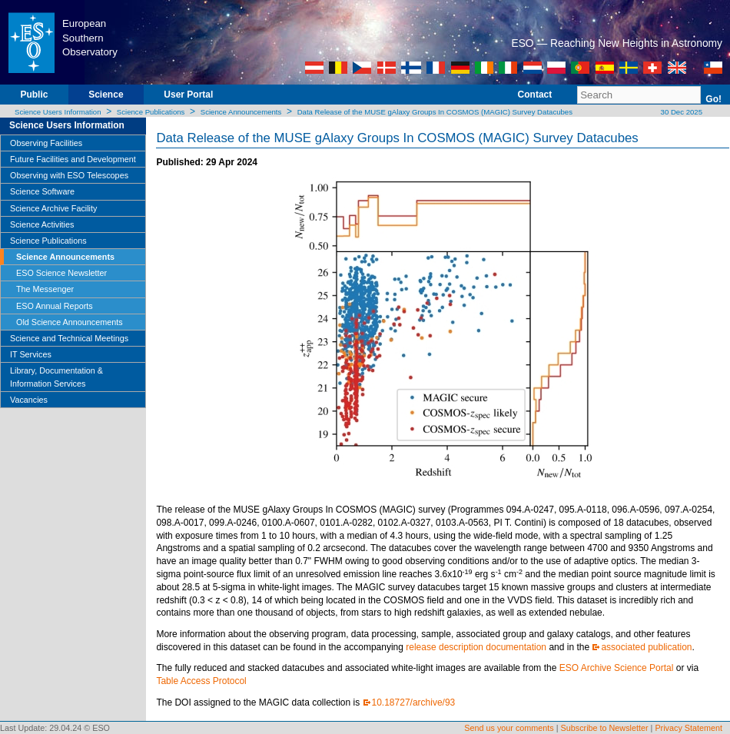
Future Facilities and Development (73, 159)
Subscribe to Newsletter (605, 727)
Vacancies (29, 399)
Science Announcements (241, 112)
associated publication (646, 647)
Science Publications (151, 112)
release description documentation (476, 647)
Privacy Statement (688, 727)
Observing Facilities (46, 143)
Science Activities (42, 224)
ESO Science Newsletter (61, 272)
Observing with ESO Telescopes (69, 175)
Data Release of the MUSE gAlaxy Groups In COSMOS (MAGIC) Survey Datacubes (434, 112)
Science (105, 94)
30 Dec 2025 (680, 112)
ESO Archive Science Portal (616, 668)
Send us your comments (508, 727)
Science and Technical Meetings (69, 338)
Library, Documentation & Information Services (56, 376)
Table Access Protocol (201, 681)
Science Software (42, 191)
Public (34, 94)
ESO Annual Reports (54, 306)
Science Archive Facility (53, 208)
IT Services (30, 354)
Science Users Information (58, 112)
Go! (713, 99)
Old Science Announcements (69, 322)
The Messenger (45, 289)
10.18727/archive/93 (414, 702)
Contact (535, 94)
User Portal (188, 94)
